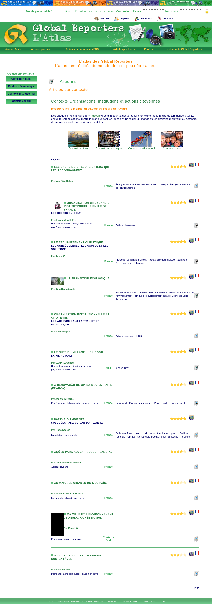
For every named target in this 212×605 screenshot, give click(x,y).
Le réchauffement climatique (77, 242)
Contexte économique (21, 86)
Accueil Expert (113, 602)
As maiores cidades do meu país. (79, 483)
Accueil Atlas (13, 49)
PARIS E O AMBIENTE (68, 419)
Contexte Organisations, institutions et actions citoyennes (105, 101)
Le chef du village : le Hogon (77, 352)
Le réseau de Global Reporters (183, 49)
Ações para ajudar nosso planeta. (81, 452)
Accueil (101, 18)
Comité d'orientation (94, 602)
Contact (162, 602)
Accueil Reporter (130, 602)
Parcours (165, 18)
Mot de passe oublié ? (39, 11)
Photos (148, 49)
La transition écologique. (87, 278)
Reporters (142, 18)
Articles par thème (124, 49)
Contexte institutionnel (21, 93)
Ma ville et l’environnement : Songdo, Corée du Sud (88, 516)
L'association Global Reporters (70, 602)
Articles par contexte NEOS (82, 49)
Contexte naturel (21, 78)
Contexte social (21, 101)
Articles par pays (41, 49)
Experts (121, 18)
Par (62, 181)
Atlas (153, 602)
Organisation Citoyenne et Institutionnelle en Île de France (87, 206)
